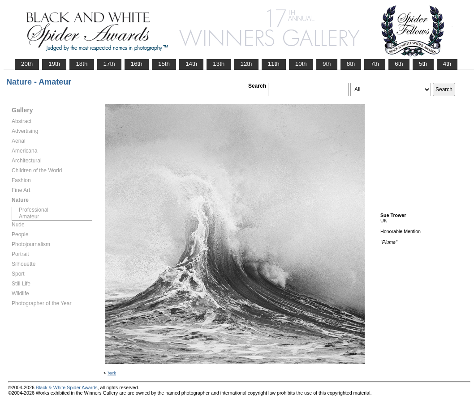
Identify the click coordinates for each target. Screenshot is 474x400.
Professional (33, 210)
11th (273, 63)
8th (351, 63)
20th (27, 63)
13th (218, 63)
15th (164, 63)
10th (301, 63)
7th (375, 63)
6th (399, 63)
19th (54, 63)
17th (109, 63)
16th (136, 63)
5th (423, 63)
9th (327, 63)
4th (447, 63)
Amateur (29, 216)
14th (191, 63)
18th (81, 63)
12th (246, 63)
